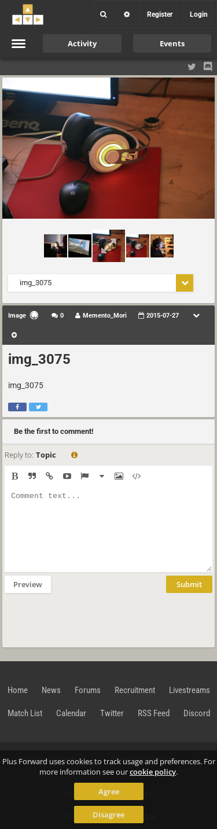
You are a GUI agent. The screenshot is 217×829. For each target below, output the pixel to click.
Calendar (71, 713)
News (51, 690)
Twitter (112, 713)
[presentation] (93, 619)
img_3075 (39, 359)
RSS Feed (154, 713)
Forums (88, 690)
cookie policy (153, 772)
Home (18, 690)
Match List (25, 713)
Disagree (108, 814)
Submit (189, 584)
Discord (196, 713)
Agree (108, 791)
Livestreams (189, 690)
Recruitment (135, 690)
